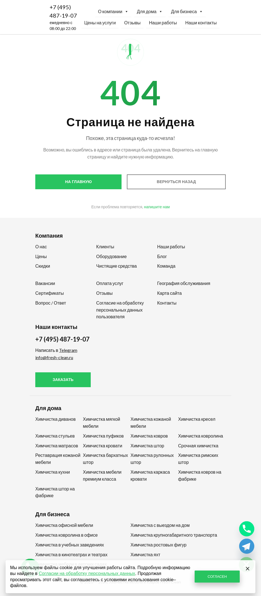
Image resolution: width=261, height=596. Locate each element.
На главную (78, 181)
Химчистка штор (147, 445)
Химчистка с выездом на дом (160, 525)
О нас (41, 246)
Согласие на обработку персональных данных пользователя (120, 309)
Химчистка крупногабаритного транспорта (173, 534)
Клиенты (105, 246)
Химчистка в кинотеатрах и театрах (71, 554)
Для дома (150, 11)
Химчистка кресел (196, 419)
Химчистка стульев (55, 435)
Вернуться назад (176, 181)
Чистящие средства (116, 265)
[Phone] (246, 528)
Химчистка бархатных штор (105, 458)
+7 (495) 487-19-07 (63, 11)
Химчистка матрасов (56, 445)
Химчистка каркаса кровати (150, 475)
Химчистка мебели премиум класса (102, 475)
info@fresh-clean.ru (54, 357)
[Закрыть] (248, 568)
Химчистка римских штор (198, 458)
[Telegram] (246, 546)
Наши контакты (201, 22)
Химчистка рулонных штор (152, 458)
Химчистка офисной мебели (64, 525)
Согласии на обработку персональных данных (87, 573)
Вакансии (45, 283)
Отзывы (132, 22)
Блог (162, 256)
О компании (113, 11)
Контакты (166, 302)
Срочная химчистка (198, 445)
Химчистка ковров (149, 435)
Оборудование (111, 256)
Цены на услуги (100, 22)
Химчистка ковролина (200, 435)
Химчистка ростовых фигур (158, 544)
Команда (166, 265)
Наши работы (163, 22)
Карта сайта (169, 293)
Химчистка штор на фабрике (55, 492)
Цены (41, 256)
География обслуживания (183, 283)
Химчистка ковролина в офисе (66, 534)
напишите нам (157, 206)
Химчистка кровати (102, 445)
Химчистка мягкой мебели (101, 422)
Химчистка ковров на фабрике (199, 475)
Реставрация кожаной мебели (57, 458)
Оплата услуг (109, 283)
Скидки (42, 265)
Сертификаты (49, 293)
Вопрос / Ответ (50, 302)
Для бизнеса (187, 11)
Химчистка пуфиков (103, 435)
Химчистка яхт (145, 554)
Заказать (63, 379)
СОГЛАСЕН (217, 576)
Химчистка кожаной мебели (150, 422)
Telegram (68, 350)
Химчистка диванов (55, 419)
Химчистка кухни (52, 472)
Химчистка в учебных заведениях (69, 544)
